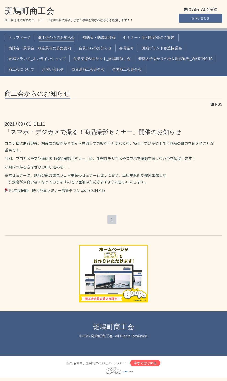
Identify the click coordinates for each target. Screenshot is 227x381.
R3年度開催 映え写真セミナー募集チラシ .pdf (48, 191)
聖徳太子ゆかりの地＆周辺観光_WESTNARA (175, 60)
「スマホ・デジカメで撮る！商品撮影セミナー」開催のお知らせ (93, 133)
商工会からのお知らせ (56, 38)
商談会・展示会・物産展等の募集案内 (40, 49)
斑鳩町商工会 (29, 12)
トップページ (20, 38)
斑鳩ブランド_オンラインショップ (37, 60)
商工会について (21, 70)
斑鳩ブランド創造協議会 (162, 49)
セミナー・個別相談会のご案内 (149, 38)
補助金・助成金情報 (99, 38)
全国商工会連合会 (127, 70)
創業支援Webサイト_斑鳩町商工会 (102, 60)
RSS (216, 105)
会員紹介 (126, 49)
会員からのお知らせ (95, 49)
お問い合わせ (201, 18)
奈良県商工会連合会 (88, 70)
